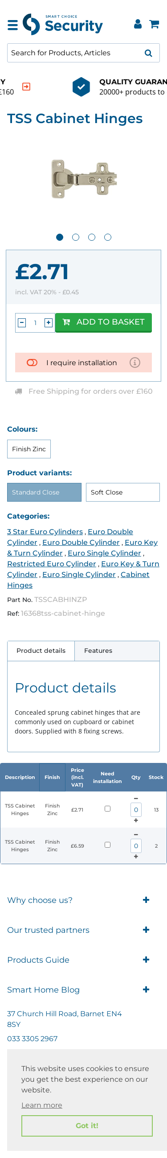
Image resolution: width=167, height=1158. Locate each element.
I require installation (81, 363)
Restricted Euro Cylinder (51, 564)
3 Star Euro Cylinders (45, 531)
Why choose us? (83, 900)
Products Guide (83, 960)
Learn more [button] (41, 1105)
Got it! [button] (87, 1125)
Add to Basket (103, 322)
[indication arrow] (146, 86)
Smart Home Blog (83, 990)
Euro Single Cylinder (104, 553)
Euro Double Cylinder (81, 542)
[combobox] (83, 52)
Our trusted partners (83, 930)
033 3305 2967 (32, 1038)
